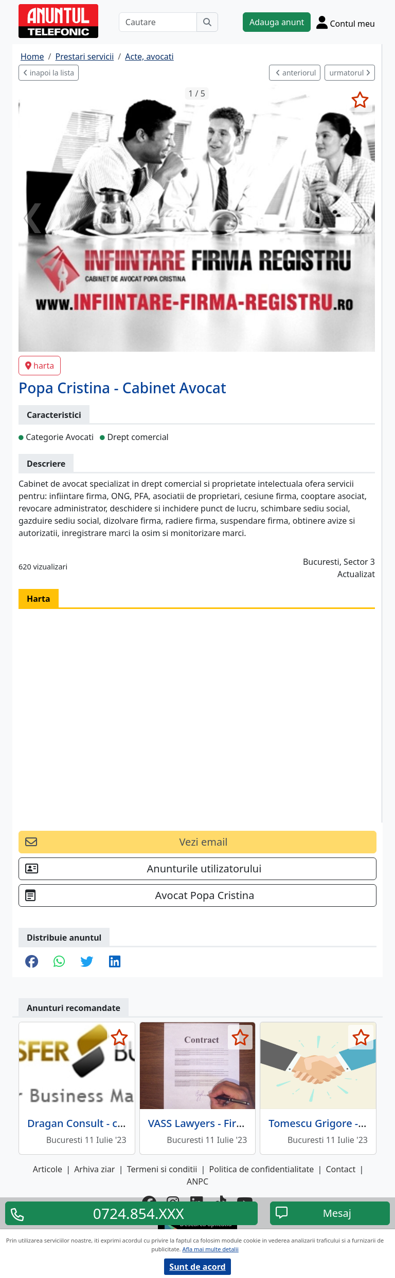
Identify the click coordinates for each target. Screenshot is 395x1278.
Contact (340, 1169)
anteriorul (296, 73)
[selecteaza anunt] (359, 99)
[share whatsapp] (59, 962)
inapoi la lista (48, 73)
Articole (47, 1169)
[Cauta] (207, 22)
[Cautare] (158, 22)
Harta (38, 598)
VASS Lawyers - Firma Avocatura (226, 1123)
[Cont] (345, 22)
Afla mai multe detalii (210, 1249)
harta (39, 365)
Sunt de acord (197, 1266)
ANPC (197, 1181)
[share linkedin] (114, 962)
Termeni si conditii (162, 1169)
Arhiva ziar (94, 1169)
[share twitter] (87, 962)
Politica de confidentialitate (261, 1169)
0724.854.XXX (138, 1213)
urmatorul (349, 73)
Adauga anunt (276, 22)
